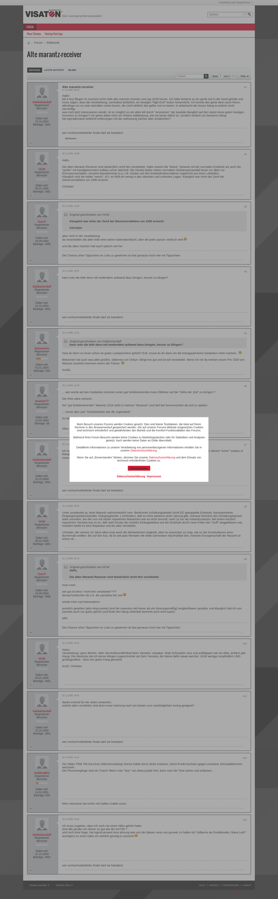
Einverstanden (139, 468)
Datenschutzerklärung (144, 450)
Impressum (154, 476)
